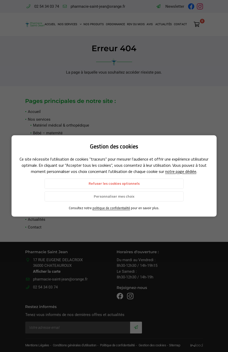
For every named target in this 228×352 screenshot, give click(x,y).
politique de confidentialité (111, 207)
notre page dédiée (180, 171)
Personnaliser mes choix (114, 196)
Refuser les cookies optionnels (114, 183)
